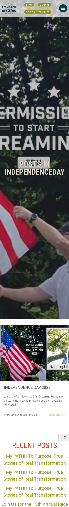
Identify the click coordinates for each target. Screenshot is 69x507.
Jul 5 (35, 414)
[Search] (65, 437)
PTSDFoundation (17, 414)
